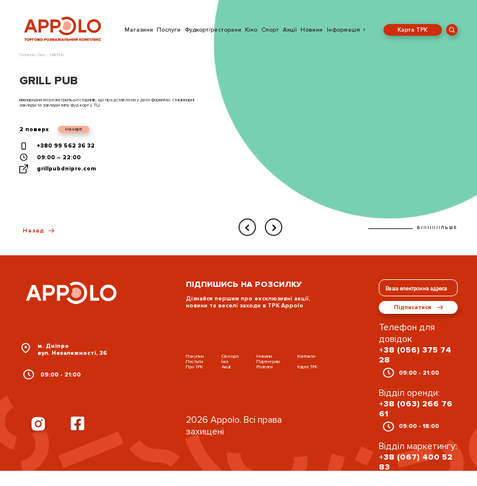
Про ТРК (194, 366)
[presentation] (247, 227)
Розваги (264, 366)
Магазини (139, 29)
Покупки (194, 356)
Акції (290, 29)
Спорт (270, 29)
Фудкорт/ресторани (213, 29)
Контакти (306, 356)
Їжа (225, 361)
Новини (311, 29)
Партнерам (268, 361)
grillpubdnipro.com (66, 168)
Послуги (169, 29)
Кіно (251, 29)
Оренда (230, 356)
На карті (73, 129)
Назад (38, 230)
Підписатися (418, 307)
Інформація (343, 29)
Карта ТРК (412, 29)
